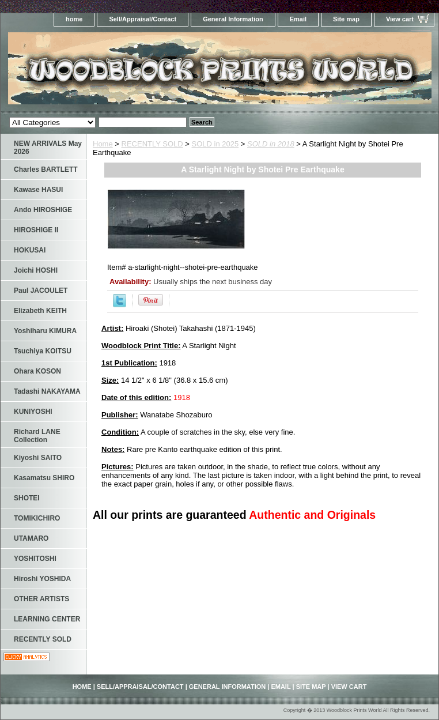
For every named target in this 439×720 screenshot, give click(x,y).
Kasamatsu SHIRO (44, 478)
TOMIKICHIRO (37, 518)
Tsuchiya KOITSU (42, 351)
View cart (400, 19)
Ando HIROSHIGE (43, 210)
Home (103, 144)
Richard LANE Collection (37, 436)
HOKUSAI (30, 250)
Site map (346, 19)
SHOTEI (27, 498)
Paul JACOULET (40, 291)
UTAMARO (31, 538)
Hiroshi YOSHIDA (42, 579)
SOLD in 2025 (215, 144)
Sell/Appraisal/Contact (142, 19)
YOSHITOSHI (35, 559)
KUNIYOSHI (33, 412)
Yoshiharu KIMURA (45, 331)
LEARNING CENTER (47, 619)
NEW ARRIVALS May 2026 (48, 148)
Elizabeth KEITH (40, 311)
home (74, 19)
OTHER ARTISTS (41, 599)
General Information (233, 19)
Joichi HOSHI (36, 270)
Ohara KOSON (37, 371)
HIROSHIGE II (36, 230)
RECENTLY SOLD (152, 144)
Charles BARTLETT (46, 169)
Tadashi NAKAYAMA (47, 391)
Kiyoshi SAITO (38, 458)
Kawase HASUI (38, 190)
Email (298, 19)
